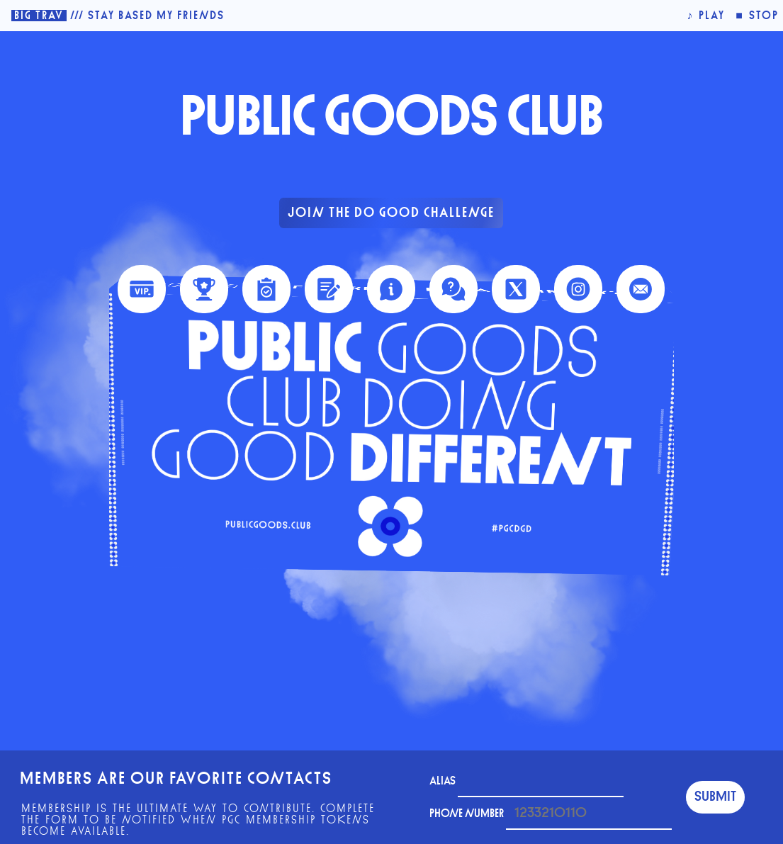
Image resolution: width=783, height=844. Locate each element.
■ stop (757, 15)
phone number (550, 813)
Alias (526, 781)
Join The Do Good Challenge (391, 213)
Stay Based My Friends (156, 15)
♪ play (706, 15)
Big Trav (39, 15)
